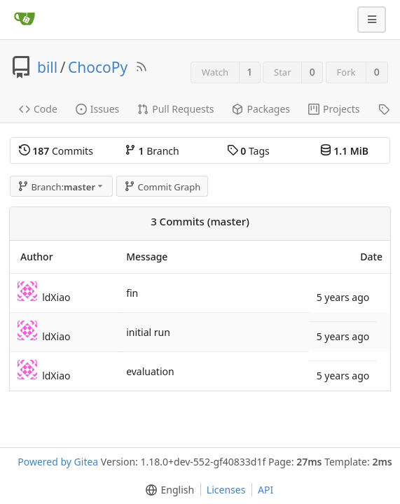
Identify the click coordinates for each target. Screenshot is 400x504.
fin (132, 293)
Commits (56, 151)
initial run (148, 332)
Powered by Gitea (58, 461)
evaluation (150, 371)
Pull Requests (175, 108)
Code (38, 108)
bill (47, 67)
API (265, 489)
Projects (333, 108)
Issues (97, 108)
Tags (248, 151)
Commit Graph (162, 187)
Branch (152, 151)
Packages (261, 108)
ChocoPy (97, 67)
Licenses (226, 489)
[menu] (167, 490)
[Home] (24, 19)
